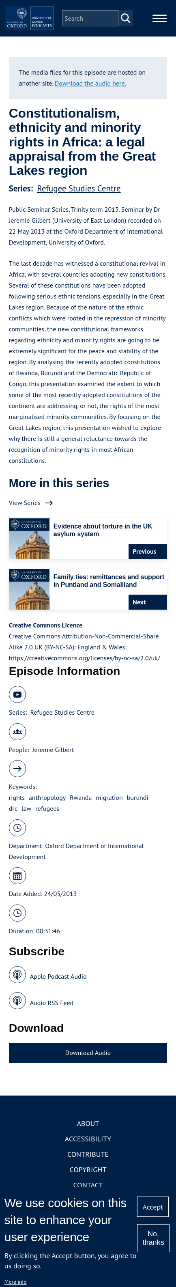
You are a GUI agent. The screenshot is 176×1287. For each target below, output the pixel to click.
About (88, 1123)
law (26, 808)
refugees (47, 808)
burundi (137, 797)
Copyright (88, 1169)
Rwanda (81, 797)
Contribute (88, 1154)
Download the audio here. (90, 83)
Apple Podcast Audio (58, 976)
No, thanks (153, 1238)
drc (13, 808)
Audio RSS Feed (51, 1003)
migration (109, 797)
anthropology (47, 797)
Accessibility (88, 1138)
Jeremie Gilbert (53, 750)
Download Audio (88, 1053)
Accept (153, 1207)
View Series (25, 502)
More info (15, 1281)
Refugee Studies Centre (79, 188)
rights (17, 797)
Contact (88, 1185)
